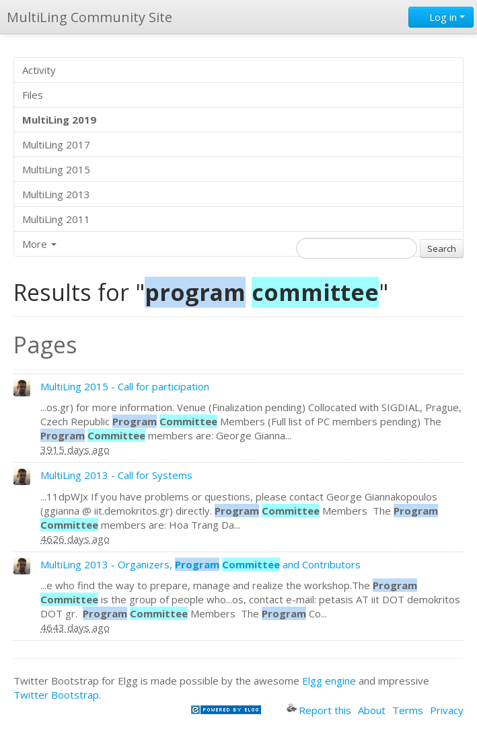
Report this (319, 710)
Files (32, 94)
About (372, 710)
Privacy (447, 710)
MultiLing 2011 (56, 219)
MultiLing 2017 (56, 144)
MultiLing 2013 (56, 194)
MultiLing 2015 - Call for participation (124, 386)
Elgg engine (329, 680)
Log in (441, 17)
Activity (39, 70)
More (39, 244)
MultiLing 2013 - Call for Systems (116, 475)
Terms (407, 710)
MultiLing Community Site (89, 17)
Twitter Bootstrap (56, 694)
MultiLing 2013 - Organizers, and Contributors (200, 564)
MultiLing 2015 (56, 169)
